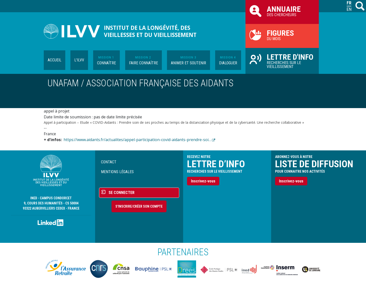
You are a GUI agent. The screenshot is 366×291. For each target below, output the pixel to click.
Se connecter (121, 192)
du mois (282, 34)
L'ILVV (79, 60)
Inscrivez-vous (203, 181)
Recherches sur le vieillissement (282, 60)
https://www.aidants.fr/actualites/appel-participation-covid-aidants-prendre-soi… (137, 139)
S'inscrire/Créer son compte (139, 206)
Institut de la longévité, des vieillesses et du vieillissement (150, 31)
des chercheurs (282, 10)
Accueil (54, 60)
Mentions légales (117, 171)
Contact (108, 162)
